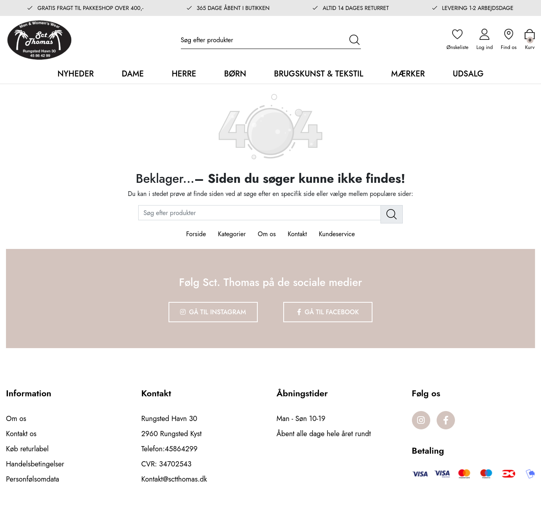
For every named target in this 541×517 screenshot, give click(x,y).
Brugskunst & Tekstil (318, 74)
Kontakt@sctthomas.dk (174, 479)
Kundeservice (337, 234)
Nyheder (75, 74)
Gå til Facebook (328, 312)
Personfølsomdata (32, 479)
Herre (184, 74)
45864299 (181, 449)
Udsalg (468, 74)
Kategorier (232, 234)
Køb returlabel (27, 449)
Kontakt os (21, 434)
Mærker (408, 74)
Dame (132, 74)
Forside (196, 234)
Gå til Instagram (213, 312)
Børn (235, 74)
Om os (267, 234)
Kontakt (297, 234)
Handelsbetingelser (35, 464)
